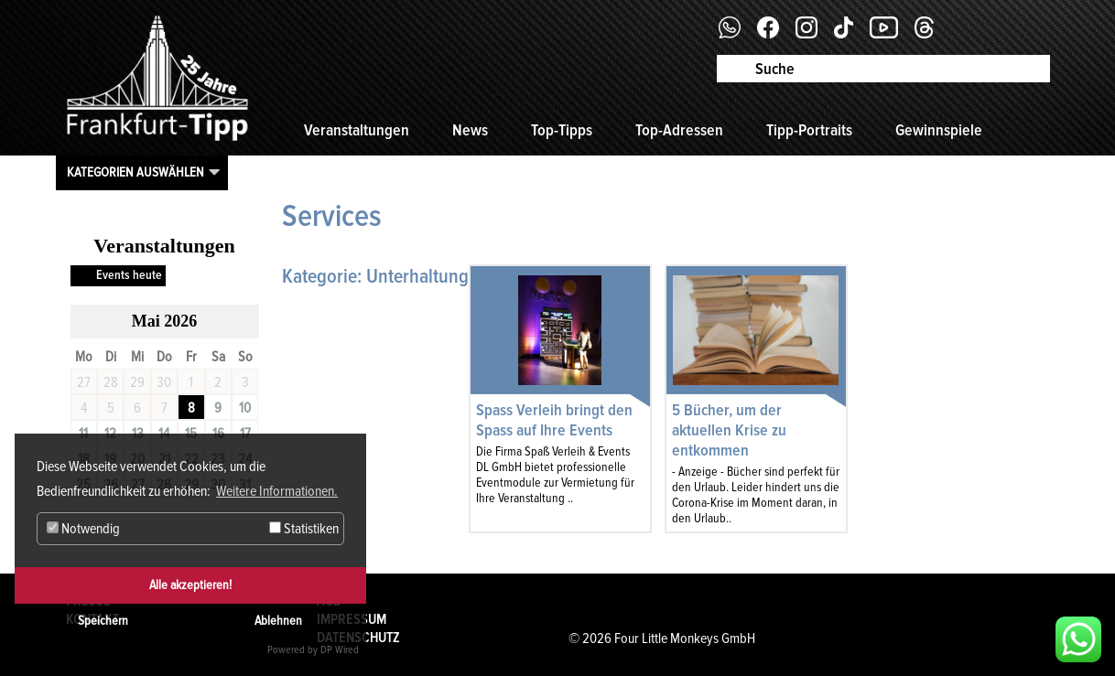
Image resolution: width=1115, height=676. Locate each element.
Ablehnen (278, 620)
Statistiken (304, 529)
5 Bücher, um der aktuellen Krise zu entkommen (729, 430)
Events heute (129, 275)
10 (245, 408)
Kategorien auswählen (135, 172)
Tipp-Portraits (809, 130)
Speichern (103, 620)
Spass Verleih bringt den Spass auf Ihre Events (554, 420)
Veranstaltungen (356, 130)
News (470, 130)
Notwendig (83, 529)
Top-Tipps (561, 130)
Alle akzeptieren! (190, 585)
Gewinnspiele (938, 130)
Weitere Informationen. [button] (277, 491)
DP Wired (339, 650)
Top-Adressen (679, 130)
